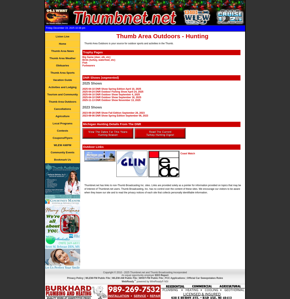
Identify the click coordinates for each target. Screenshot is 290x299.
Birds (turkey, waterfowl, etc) (98, 60)
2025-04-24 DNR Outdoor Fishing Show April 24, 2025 (112, 91)
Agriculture (62, 116)
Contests (62, 130)
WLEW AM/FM (62, 145)
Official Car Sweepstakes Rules (205, 278)
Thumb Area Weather (62, 58)
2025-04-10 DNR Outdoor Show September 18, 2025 (111, 97)
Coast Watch (187, 153)
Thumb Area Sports (62, 72)
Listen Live (62, 36)
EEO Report (161, 275)
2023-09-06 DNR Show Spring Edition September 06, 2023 (115, 115)
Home (62, 43)
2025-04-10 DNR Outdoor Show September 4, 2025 (111, 94)
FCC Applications (175, 278)
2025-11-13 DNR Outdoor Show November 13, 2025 (111, 100)
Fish (84, 62)
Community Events (63, 152)
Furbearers (88, 65)
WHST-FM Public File (151, 278)
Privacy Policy (75, 278)
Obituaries (62, 65)
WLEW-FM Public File (97, 278)
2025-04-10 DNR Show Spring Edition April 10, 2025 (111, 89)
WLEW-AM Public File (124, 278)
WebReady (128, 281)
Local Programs (62, 123)
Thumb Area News (62, 51)
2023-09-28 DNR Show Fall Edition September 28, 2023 (113, 112)
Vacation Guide (62, 79)
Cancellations (62, 108)
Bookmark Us (62, 159)
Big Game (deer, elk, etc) (96, 57)
